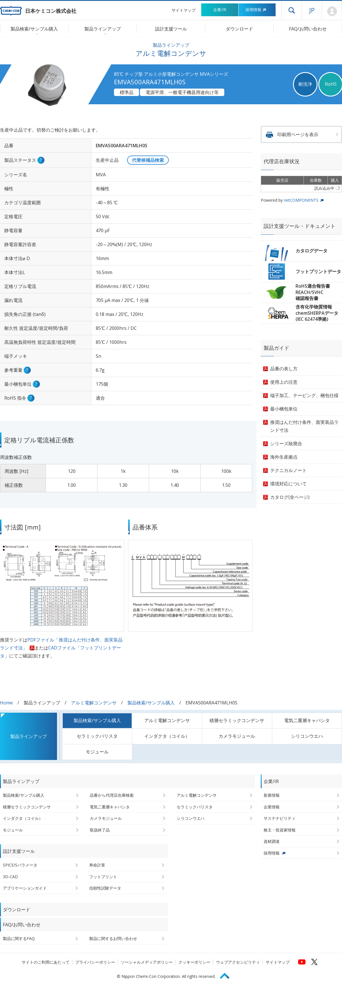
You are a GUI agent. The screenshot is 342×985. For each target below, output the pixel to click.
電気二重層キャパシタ (307, 720)
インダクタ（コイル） (167, 736)
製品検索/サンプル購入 (151, 703)
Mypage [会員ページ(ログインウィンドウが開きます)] (332, 11)
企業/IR (219, 9)
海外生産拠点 (284, 457)
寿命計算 (97, 865)
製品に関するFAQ (19, 938)
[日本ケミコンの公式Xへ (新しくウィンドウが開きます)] (314, 962)
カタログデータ (311, 251)
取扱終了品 (100, 830)
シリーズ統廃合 (286, 443)
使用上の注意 (284, 382)
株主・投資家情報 (280, 830)
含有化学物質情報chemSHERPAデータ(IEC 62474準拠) (317, 313)
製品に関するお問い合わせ (113, 938)
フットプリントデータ (318, 271)
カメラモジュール (237, 736)
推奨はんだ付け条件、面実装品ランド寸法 (304, 426)
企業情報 (272, 807)
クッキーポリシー (194, 962)
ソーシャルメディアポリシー (147, 962)
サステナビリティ (280, 818)
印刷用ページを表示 (297, 134)
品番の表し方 (284, 368)
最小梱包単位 (284, 409)
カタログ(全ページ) (290, 497)
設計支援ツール (171, 29)
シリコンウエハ (307, 736)
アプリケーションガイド (25, 888)
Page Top (227, 975)
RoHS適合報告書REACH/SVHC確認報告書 (313, 292)
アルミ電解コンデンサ (94, 703)
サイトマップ (184, 10)
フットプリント (103, 876)
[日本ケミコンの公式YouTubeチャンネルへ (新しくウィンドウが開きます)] (302, 962)
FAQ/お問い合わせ (308, 29)
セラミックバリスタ (97, 736)
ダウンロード (239, 29)
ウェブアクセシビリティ (238, 962)
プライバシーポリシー (95, 962)
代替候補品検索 (148, 160)
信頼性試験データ (105, 888)
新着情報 (272, 795)
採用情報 (255, 9)
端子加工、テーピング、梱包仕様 (304, 395)
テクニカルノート (288, 470)
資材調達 (272, 841)
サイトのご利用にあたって (46, 962)
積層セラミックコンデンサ (236, 720)
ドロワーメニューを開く (292, 10)
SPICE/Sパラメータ (20, 865)
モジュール (97, 752)
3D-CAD (10, 876)
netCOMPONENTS (301, 200)
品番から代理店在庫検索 (112, 795)
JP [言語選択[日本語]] (312, 10)
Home (6, 703)
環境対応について (288, 484)
